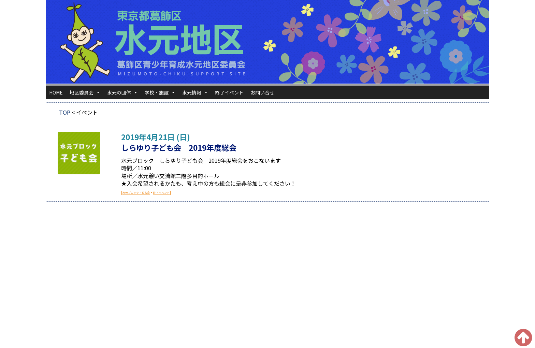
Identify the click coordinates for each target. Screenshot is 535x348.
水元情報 (195, 92)
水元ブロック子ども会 (136, 192)
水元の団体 (122, 92)
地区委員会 (85, 92)
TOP (64, 112)
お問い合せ (262, 92)
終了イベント (229, 92)
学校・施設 (160, 92)
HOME (56, 92)
